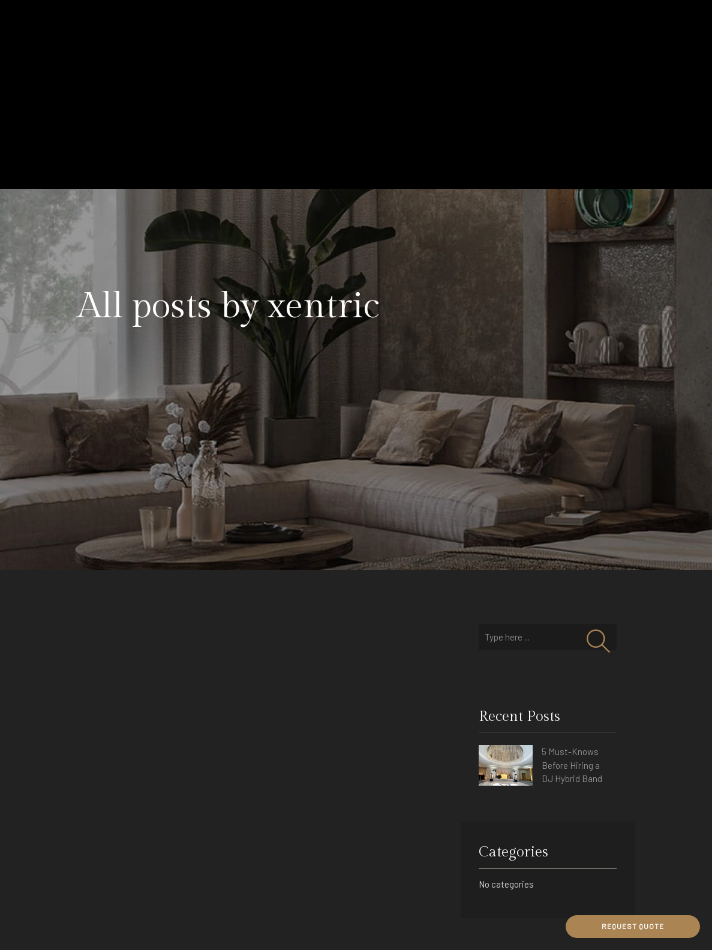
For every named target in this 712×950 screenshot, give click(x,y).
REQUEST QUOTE (633, 926)
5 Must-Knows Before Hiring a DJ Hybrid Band (572, 765)
